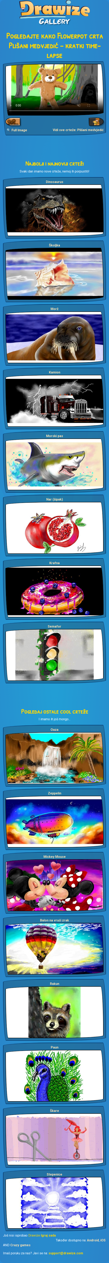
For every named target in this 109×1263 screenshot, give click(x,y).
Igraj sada (48, 1235)
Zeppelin (54, 793)
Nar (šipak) (54, 499)
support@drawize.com (66, 1253)
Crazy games (20, 1245)
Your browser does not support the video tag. (54, 90)
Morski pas (54, 436)
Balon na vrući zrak (54, 920)
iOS (103, 1240)
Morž (54, 309)
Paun (54, 1047)
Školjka (54, 245)
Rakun (54, 984)
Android (93, 1240)
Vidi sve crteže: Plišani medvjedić (78, 130)
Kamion (54, 372)
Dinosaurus (54, 182)
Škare (54, 1111)
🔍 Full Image (17, 130)
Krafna (54, 563)
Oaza (54, 730)
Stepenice (54, 1174)
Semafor (54, 626)
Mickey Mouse (54, 857)
